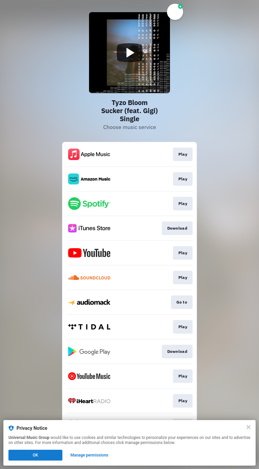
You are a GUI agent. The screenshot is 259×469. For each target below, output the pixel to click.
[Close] (248, 427)
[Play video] (129, 52)
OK (35, 455)
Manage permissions (89, 455)
